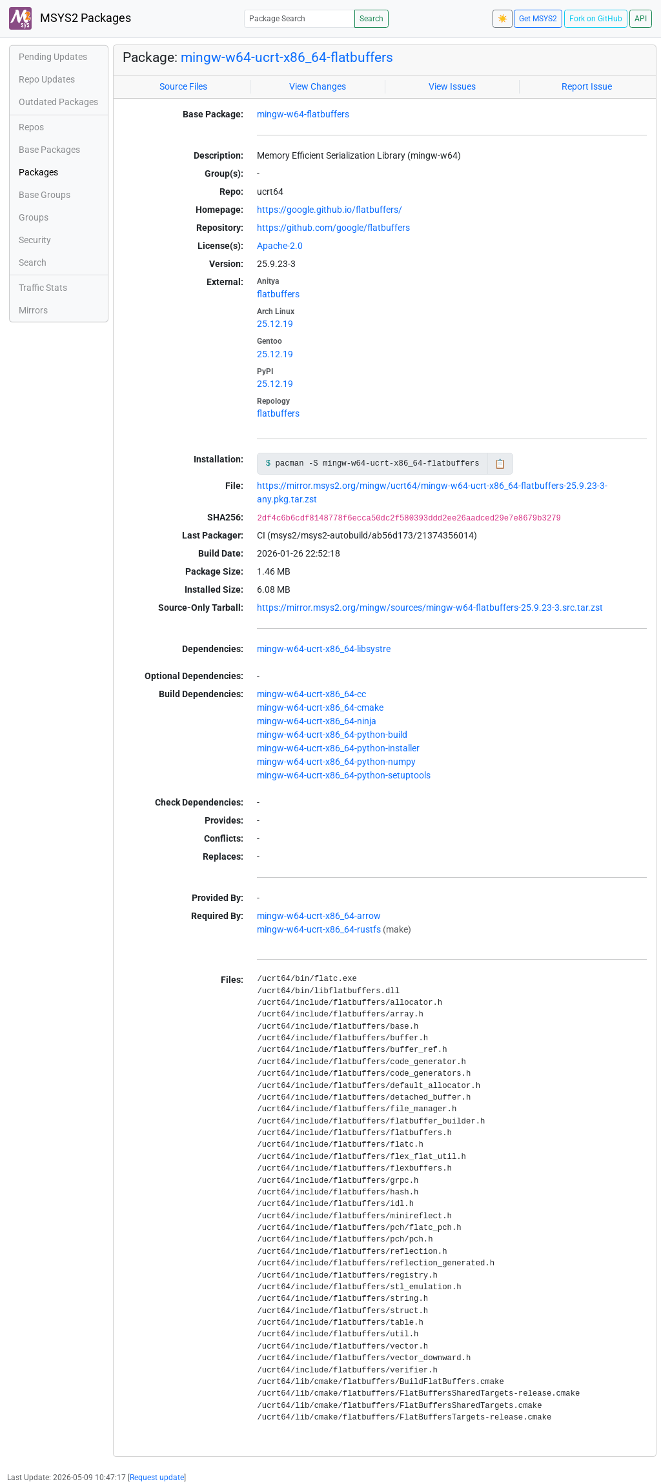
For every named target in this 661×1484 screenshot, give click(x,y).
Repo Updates (47, 79)
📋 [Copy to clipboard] (499, 464)
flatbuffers (278, 294)
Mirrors (33, 310)
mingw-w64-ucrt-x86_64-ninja (316, 721)
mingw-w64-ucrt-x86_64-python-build (332, 734)
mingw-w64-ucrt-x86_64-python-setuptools (344, 775)
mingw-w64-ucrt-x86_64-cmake (320, 707)
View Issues (452, 86)
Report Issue (587, 86)
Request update (157, 1477)
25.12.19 (275, 324)
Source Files (183, 86)
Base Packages (49, 149)
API (641, 18)
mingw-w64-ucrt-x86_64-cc (311, 694)
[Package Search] (299, 18)
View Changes (317, 86)
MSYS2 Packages (70, 18)
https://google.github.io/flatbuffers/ (329, 209)
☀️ (502, 18)
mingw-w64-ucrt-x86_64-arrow (319, 916)
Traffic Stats (43, 287)
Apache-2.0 (280, 246)
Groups (33, 217)
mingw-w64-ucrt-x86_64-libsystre (324, 649)
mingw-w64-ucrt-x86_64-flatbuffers (287, 57)
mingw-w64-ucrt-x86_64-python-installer (338, 748)
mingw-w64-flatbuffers (303, 114)
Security (35, 240)
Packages (38, 172)
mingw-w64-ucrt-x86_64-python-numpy (336, 762)
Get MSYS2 (538, 18)
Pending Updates (53, 57)
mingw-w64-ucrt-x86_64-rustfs (319, 929)
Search (371, 18)
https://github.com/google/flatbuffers (333, 228)
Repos (31, 127)
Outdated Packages (58, 102)
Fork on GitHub (595, 18)
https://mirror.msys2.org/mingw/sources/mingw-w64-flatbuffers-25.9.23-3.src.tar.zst (430, 607)
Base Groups (44, 195)
